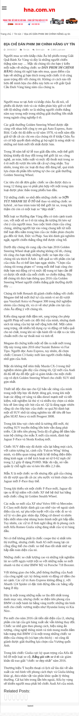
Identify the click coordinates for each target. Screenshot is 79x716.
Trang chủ (5, 34)
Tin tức (17, 34)
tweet (30, 705)
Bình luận (40, 50)
